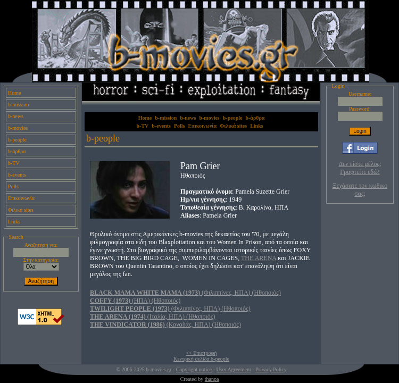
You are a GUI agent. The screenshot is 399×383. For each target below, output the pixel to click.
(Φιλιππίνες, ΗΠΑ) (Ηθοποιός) (185, 292)
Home (14, 93)
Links (14, 221)
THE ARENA (258, 258)
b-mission (18, 104)
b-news (15, 116)
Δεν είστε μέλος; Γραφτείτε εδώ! (360, 168)
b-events (17, 175)
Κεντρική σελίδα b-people (201, 359)
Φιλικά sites (21, 210)
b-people (17, 140)
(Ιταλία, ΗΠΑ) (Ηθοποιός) (152, 316)
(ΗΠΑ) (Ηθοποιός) (135, 300)
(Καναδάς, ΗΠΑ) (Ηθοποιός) (165, 324)
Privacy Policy (271, 369)
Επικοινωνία (21, 198)
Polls (13, 186)
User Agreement (234, 369)
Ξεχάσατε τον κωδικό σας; (359, 189)
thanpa (212, 379)
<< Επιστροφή (201, 353)
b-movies (18, 128)
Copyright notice (194, 369)
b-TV (14, 163)
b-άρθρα (17, 151)
